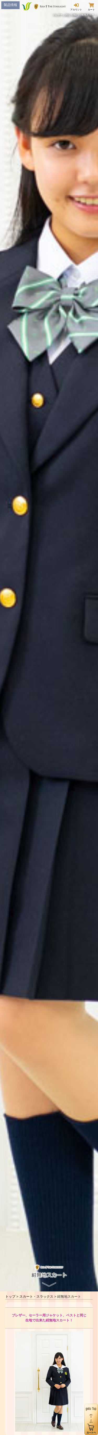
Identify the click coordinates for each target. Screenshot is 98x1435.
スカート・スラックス (36, 1296)
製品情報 (10, 5)
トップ (10, 1296)
